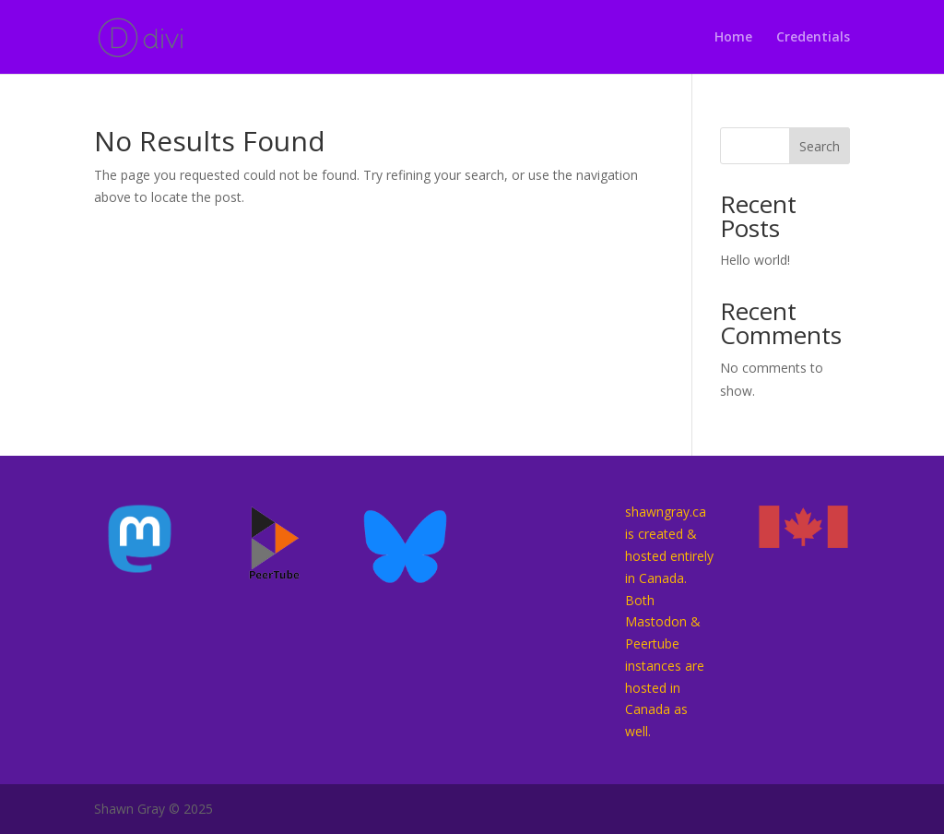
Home (733, 37)
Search (819, 146)
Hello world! (755, 259)
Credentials (813, 37)
